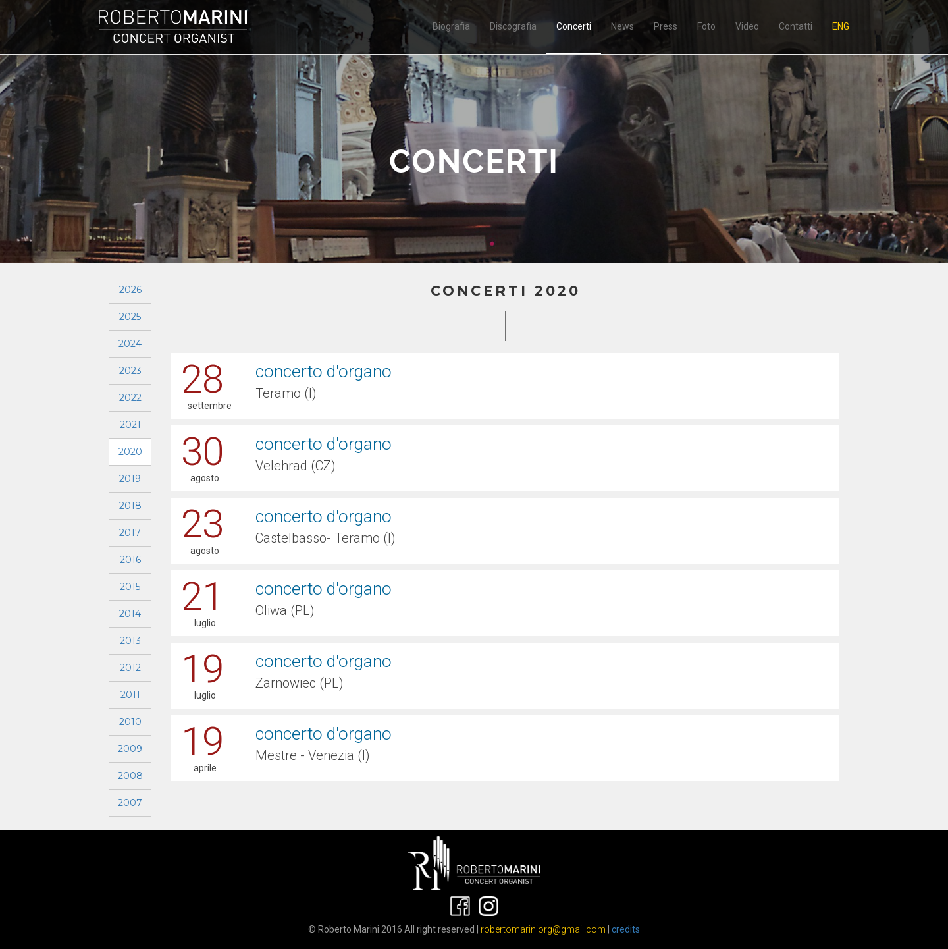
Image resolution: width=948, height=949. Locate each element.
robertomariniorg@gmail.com (543, 929)
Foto (706, 26)
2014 (130, 614)
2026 (130, 290)
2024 (130, 344)
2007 (130, 803)
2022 (130, 398)
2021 (130, 425)
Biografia (451, 26)
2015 (130, 587)
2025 (130, 317)
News (622, 26)
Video (747, 26)
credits (626, 929)
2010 (130, 722)
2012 (130, 668)
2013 (130, 641)
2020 (130, 452)
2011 (130, 695)
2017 (130, 533)
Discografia (513, 26)
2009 (130, 749)
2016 (130, 560)
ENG (840, 26)
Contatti (795, 26)
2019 (130, 479)
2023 (130, 371)
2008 (130, 776)
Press (665, 26)
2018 (130, 506)
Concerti (573, 26)
